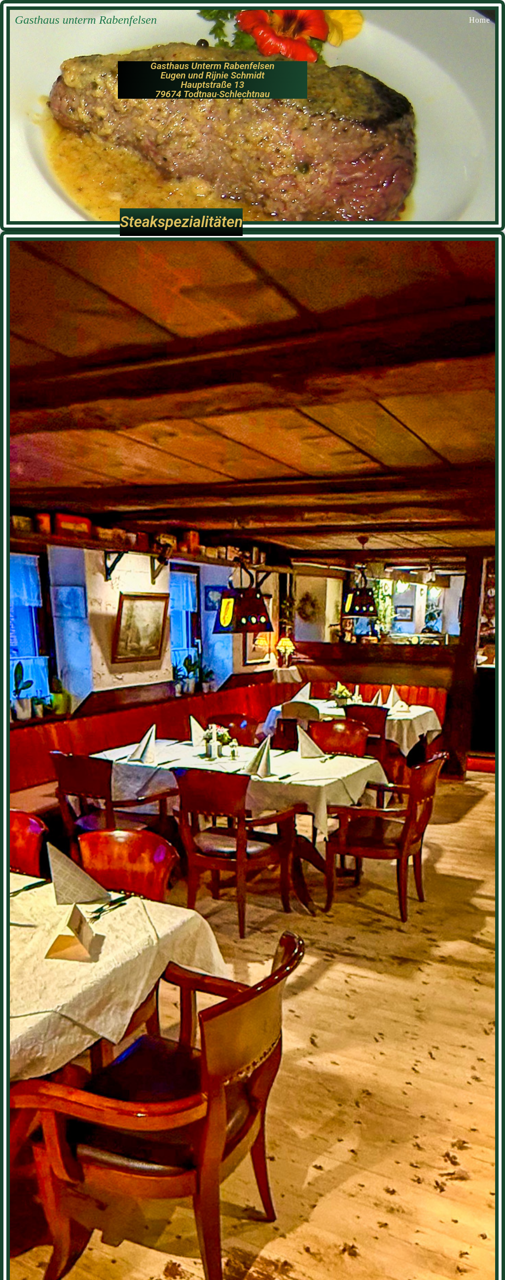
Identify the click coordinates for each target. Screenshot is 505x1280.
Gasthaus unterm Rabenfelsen (86, 19)
